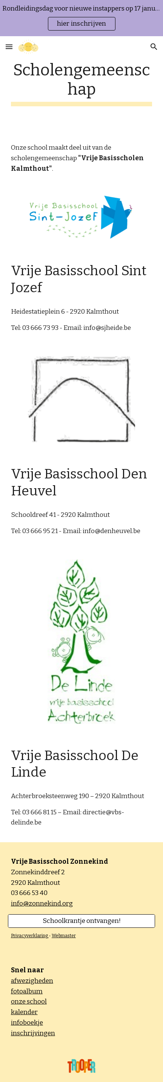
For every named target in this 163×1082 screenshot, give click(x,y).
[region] (81, 18)
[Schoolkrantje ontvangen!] (81, 921)
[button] (9, 46)
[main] (81, 83)
